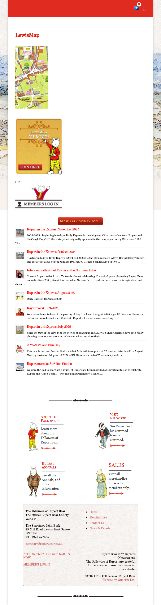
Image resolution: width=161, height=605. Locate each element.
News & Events (100, 528)
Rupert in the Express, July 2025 (49, 327)
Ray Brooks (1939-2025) (43, 308)
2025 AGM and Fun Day (43, 345)
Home (93, 512)
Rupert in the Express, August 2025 (51, 293)
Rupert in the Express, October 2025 (51, 252)
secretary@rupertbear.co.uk (44, 544)
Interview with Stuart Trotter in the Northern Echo (61, 270)
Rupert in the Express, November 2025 (53, 229)
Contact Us (97, 523)
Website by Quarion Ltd (118, 580)
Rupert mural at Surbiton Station (49, 364)
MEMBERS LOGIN (36, 564)
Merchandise (98, 517)
